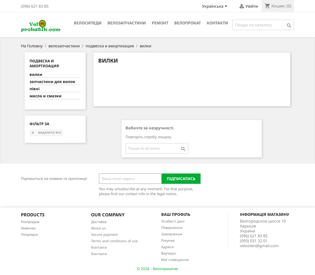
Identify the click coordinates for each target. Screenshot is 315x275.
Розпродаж (30, 221)
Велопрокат (187, 23)
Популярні (29, 234)
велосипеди (88, 23)
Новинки (28, 228)
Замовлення (171, 234)
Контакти (217, 23)
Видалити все (46, 132)
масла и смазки (46, 96)
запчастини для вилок (52, 81)
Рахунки (168, 240)
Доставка (99, 221)
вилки (36, 74)
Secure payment (104, 234)
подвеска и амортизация (44, 63)
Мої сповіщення (175, 259)
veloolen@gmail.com (259, 245)
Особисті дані (173, 221)
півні (35, 88)
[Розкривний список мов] (215, 7)
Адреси (167, 246)
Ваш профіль (175, 214)
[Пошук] (263, 25)
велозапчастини (127, 23)
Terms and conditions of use (114, 241)
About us (98, 228)
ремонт (160, 23)
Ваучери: (168, 253)
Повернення (171, 227)
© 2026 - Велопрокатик (157, 268)
